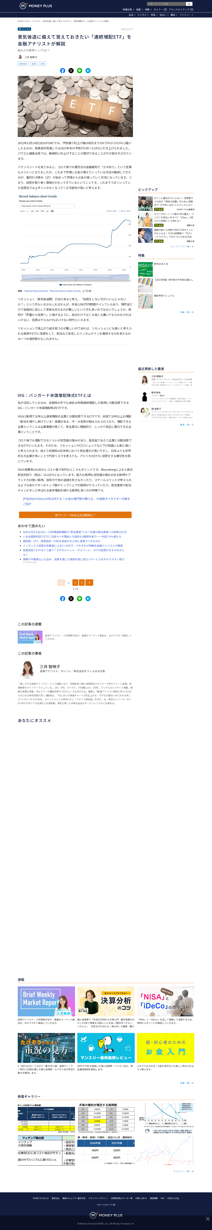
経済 (34, 63)
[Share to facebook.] (62, 70)
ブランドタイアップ (181, 9)
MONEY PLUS (23, 21)
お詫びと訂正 (173, 1198)
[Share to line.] (79, 70)
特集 (148, 9)
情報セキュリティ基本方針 (74, 1198)
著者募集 (154, 1198)
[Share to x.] (71, 70)
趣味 (174, 14)
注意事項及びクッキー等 (121, 1198)
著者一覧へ (186, 424)
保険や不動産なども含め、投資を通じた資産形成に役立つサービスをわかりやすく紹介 (73, 559)
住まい (164, 14)
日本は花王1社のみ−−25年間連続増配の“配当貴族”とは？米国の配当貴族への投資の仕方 (75, 532)
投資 (43, 63)
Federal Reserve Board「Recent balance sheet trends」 (53, 290)
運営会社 (55, 1198)
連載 (139, 9)
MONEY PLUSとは (41, 1198)
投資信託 (23, 63)
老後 (154, 14)
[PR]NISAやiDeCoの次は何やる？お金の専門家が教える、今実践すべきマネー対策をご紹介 (76, 501)
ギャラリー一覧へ (182, 1171)
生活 (132, 14)
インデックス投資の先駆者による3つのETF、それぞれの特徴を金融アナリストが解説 (73, 545)
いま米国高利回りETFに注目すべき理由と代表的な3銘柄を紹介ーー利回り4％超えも (72, 536)
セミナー (160, 9)
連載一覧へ (186, 1082)
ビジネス (143, 14)
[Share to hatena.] (88, 70)
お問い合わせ (141, 1198)
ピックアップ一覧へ (181, 246)
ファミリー (186, 14)
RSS (162, 1198)
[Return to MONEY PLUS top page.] (36, 6)
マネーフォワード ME (106, 1204)
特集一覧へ (186, 312)
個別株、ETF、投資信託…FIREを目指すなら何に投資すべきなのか (62, 541)
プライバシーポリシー (98, 1198)
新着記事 (128, 9)
